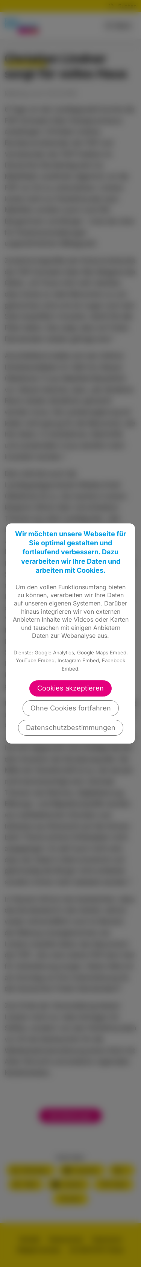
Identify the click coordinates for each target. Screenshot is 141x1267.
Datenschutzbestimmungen (70, 728)
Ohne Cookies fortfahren (70, 708)
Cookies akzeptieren (70, 688)
